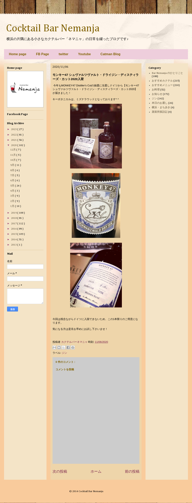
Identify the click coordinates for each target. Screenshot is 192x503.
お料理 (156, 89)
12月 (13, 149)
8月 (12, 170)
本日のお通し (160, 103)
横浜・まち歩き (161, 107)
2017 (14, 223)
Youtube (84, 54)
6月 (12, 180)
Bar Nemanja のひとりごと (167, 73)
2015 (14, 234)
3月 (12, 196)
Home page (17, 54)
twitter (63, 54)
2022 (14, 134)
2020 (14, 145)
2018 (14, 218)
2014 (14, 239)
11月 (13, 155)
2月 (12, 201)
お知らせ (157, 94)
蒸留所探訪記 (160, 112)
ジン (64, 352)
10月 (13, 160)
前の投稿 (132, 471)
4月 (12, 191)
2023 (14, 129)
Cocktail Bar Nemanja (52, 28)
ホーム (96, 471)
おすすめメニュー (162, 85)
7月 (12, 175)
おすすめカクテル (162, 80)
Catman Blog (110, 54)
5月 (12, 185)
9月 (12, 165)
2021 (14, 140)
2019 (14, 213)
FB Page (42, 54)
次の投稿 (60, 471)
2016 (14, 229)
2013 (14, 245)
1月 (12, 206)
